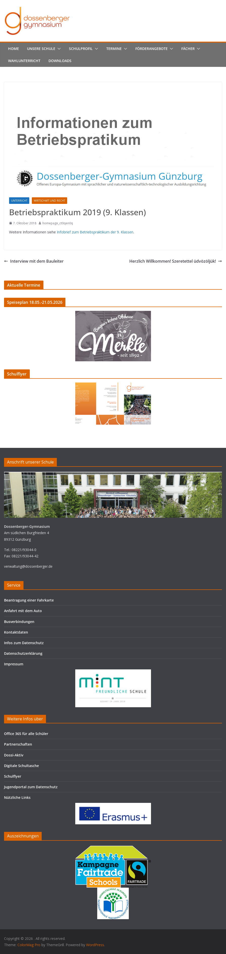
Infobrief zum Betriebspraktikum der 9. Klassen (95, 232)
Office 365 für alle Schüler (26, 733)
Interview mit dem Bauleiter (34, 261)
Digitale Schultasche (21, 765)
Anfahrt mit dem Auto (23, 610)
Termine (114, 48)
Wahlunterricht (24, 60)
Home (13, 48)
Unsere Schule (41, 48)
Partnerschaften (18, 744)
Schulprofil (81, 48)
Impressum (13, 664)
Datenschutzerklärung (23, 653)
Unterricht (19, 200)
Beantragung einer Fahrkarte (29, 600)
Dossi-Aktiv (13, 755)
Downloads (59, 60)
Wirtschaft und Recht (49, 200)
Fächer (188, 48)
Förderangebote (151, 48)
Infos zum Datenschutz (24, 642)
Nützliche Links (17, 797)
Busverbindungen (19, 621)
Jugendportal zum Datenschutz (31, 786)
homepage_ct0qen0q (57, 223)
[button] (58, 48)
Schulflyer (12, 776)
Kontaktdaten (16, 632)
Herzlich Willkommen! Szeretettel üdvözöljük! (175, 261)
